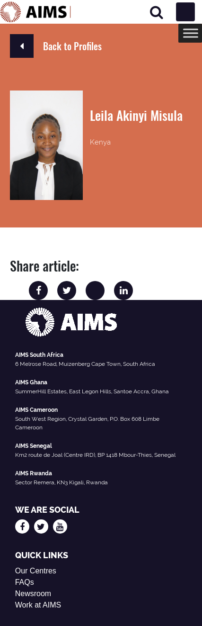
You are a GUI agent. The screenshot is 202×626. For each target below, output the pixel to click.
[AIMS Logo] (35, 12)
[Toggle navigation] (185, 11)
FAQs (24, 582)
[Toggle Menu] (190, 32)
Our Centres (35, 571)
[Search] (156, 12)
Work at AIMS (38, 605)
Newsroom (33, 594)
